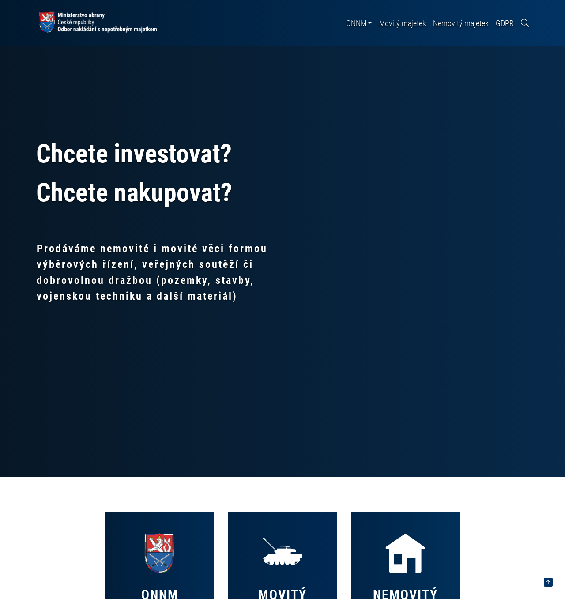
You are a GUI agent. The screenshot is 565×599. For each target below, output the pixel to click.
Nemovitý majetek (461, 23)
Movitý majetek (402, 23)
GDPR (505, 23)
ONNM (356, 23)
